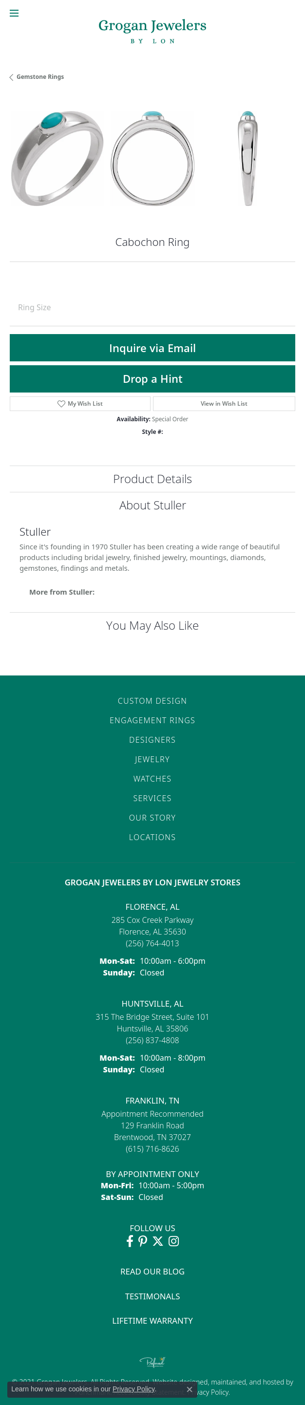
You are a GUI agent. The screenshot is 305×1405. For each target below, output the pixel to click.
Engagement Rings (152, 720)
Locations (152, 837)
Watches (152, 778)
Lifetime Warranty (152, 1320)
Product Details (152, 478)
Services (152, 798)
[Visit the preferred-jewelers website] (152, 1362)
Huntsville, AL (152, 1003)
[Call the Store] (152, 943)
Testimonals (152, 1296)
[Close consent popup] (189, 1389)
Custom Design (153, 700)
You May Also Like (152, 625)
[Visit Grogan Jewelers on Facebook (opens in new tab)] (129, 1241)
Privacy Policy (207, 1392)
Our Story (152, 817)
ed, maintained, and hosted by (246, 1381)
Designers (152, 739)
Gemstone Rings (40, 77)
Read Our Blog (152, 1271)
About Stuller (152, 504)
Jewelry (152, 759)
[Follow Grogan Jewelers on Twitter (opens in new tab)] (158, 1241)
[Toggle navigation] (14, 13)
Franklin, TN (152, 1100)
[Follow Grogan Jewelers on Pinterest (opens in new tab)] (142, 1241)
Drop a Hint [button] (153, 379)
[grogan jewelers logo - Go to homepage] (152, 32)
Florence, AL (152, 906)
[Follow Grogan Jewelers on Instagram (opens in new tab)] (174, 1241)
